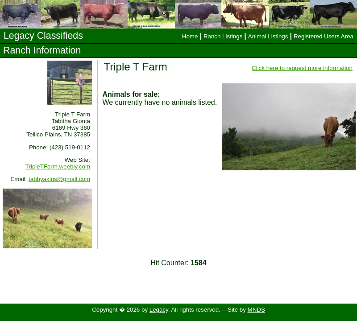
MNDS (256, 309)
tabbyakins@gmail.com (59, 179)
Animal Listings (268, 36)
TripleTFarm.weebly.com (57, 166)
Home (190, 36)
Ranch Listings (222, 36)
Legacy (158, 309)
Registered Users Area (323, 36)
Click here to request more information (302, 68)
